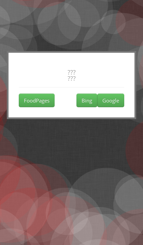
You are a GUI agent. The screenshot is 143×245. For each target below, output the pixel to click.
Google (110, 100)
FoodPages (36, 100)
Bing (87, 100)
